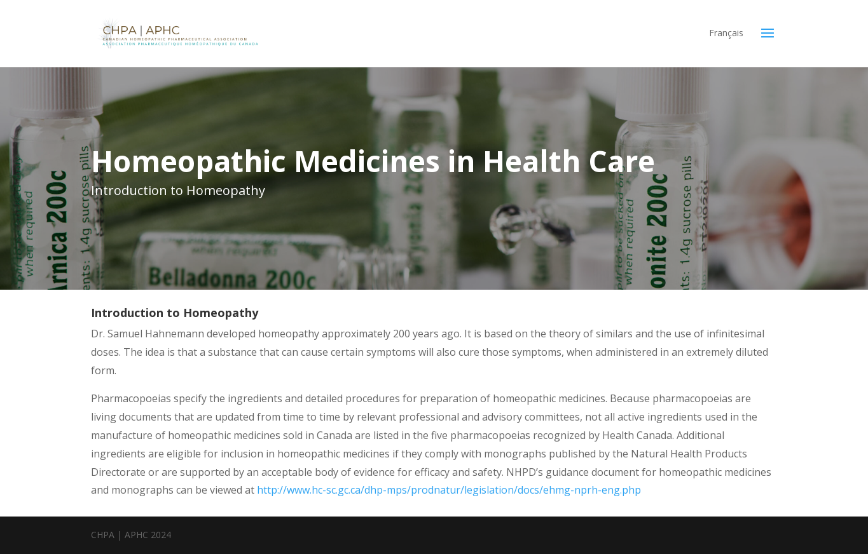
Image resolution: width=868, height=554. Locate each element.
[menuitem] (726, 42)
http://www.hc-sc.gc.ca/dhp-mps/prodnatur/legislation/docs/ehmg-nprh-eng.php (449, 490)
